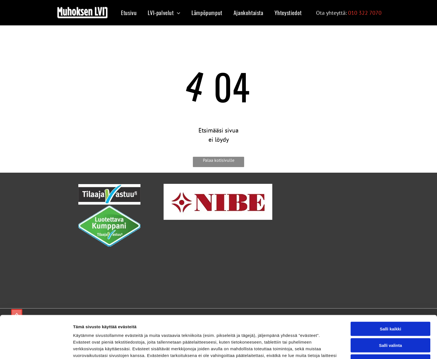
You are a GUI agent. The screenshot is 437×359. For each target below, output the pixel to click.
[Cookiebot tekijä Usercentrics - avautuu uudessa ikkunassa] (36, 348)
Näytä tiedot (298, 348)
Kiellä (390, 323)
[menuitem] (127, 13)
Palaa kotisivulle (218, 160)
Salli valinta (390, 306)
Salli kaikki (390, 290)
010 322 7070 (365, 12)
